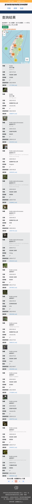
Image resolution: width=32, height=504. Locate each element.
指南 (21, 8)
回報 (9, 8)
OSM (28, 62)
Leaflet (23, 62)
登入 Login (11, 1)
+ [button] (4, 32)
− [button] (4, 35)
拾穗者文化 (18, 501)
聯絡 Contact (21, 1)
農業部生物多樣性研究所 (12, 494)
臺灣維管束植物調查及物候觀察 (16, 4)
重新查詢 (5, 27)
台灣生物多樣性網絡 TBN (15, 493)
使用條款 (25, 499)
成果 (15, 8)
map (16, 46)
